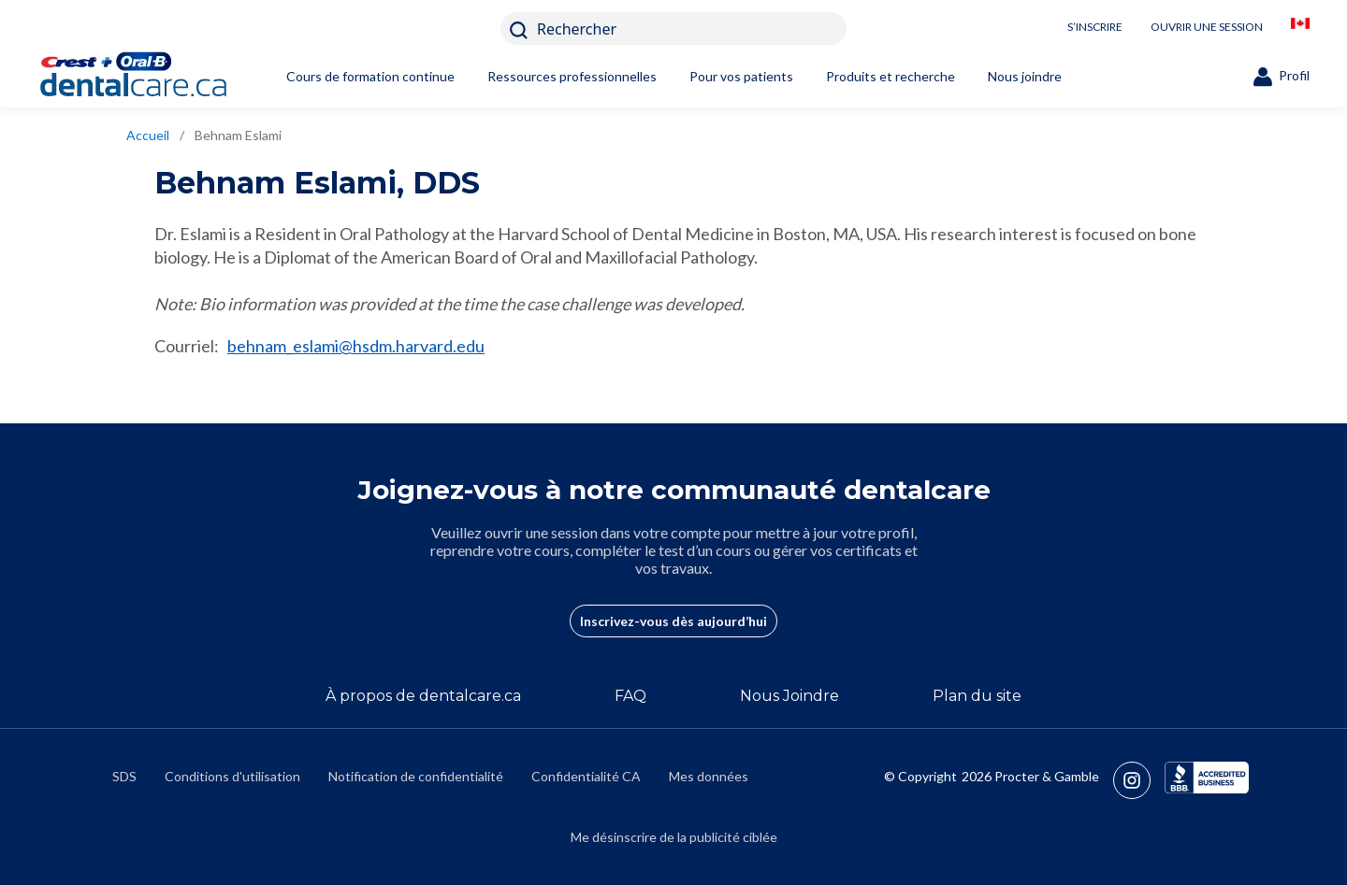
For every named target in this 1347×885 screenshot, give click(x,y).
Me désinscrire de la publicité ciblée (674, 837)
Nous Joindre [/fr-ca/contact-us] (789, 696)
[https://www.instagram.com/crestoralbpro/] (1139, 780)
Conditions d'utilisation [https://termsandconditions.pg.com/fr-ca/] (232, 776)
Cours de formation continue (370, 76)
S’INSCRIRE (1094, 27)
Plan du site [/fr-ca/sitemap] (977, 696)
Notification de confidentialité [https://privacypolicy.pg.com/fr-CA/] (415, 776)
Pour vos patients (741, 76)
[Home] (163, 77)
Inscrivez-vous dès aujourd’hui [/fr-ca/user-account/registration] (673, 621)
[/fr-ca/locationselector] (1300, 28)
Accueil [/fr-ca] (147, 135)
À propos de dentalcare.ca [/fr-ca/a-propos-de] (423, 696)
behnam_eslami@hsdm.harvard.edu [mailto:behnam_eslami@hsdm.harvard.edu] (356, 345)
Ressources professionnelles (572, 76)
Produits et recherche (890, 76)
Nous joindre (1025, 76)
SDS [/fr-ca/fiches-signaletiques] (124, 776)
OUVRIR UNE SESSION (1207, 27)
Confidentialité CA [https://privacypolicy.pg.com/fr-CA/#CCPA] (586, 776)
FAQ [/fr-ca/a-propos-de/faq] (630, 696)
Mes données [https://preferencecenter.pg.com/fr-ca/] (708, 776)
